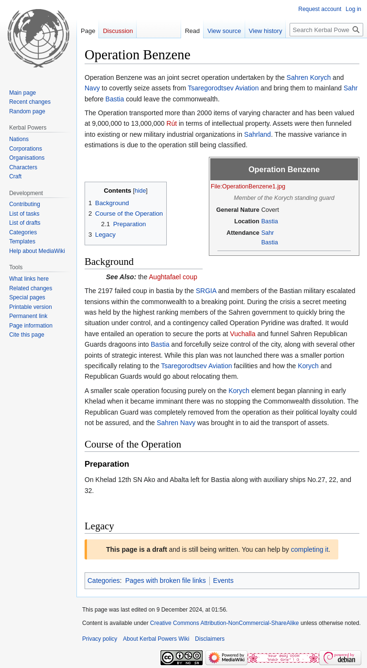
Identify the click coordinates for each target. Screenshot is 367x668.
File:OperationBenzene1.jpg (248, 186)
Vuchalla (242, 334)
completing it (310, 549)
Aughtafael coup (173, 277)
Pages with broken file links (165, 580)
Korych (320, 77)
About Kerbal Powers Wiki (156, 638)
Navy (92, 88)
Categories (103, 580)
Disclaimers (210, 638)
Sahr (351, 88)
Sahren (297, 77)
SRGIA (206, 291)
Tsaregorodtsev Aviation (223, 88)
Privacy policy (99, 638)
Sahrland (257, 134)
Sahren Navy (176, 423)
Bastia (115, 99)
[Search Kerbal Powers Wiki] (326, 29)
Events (223, 580)
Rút (171, 123)
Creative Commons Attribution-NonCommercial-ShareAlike (224, 623)
